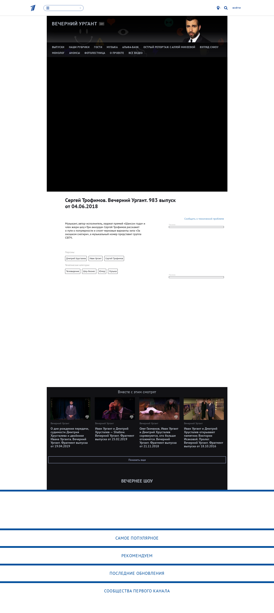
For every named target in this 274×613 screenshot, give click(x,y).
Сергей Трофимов (114, 258)
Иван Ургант (95, 258)
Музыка (113, 271)
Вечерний (74, 23)
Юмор (102, 271)
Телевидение (72, 271)
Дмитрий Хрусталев (76, 258)
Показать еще (137, 460)
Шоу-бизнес (89, 271)
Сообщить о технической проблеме (204, 218)
